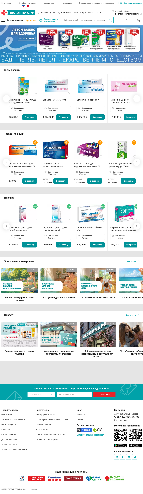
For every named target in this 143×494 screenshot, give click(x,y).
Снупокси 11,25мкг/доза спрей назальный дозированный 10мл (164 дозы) (55, 229)
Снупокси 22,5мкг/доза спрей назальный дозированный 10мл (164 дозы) (21, 229)
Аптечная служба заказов (13, 419)
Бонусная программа (130, 3)
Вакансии (5, 429)
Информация (66, 3)
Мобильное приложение (127, 425)
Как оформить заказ (27, 3)
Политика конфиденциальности (50, 434)
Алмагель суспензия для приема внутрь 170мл (120, 165)
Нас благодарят (8, 424)
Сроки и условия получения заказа (52, 419)
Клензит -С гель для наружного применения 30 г (88, 165)
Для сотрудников (9, 439)
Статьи (80, 419)
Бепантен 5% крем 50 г (88, 100)
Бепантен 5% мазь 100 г (54, 100)
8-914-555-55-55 (128, 417)
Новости (81, 414)
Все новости (133, 315)
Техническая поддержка (47, 439)
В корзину (29, 117)
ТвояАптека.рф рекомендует (48, 20)
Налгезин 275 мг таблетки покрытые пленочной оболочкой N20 (54, 165)
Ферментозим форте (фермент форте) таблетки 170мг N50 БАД (123, 229)
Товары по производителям (14, 450)
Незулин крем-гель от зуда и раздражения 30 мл (22, 101)
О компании (6, 3)
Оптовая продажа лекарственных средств (96, 3)
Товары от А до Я (9, 445)
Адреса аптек (48, 3)
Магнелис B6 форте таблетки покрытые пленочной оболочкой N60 (123, 101)
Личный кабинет (43, 424)
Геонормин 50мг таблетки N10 (89, 229)
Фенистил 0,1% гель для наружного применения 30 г (23, 165)
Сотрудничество (8, 434)
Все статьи (133, 261)
